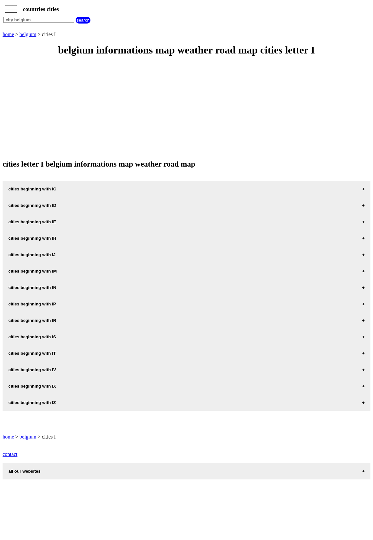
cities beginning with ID (32, 205)
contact (10, 454)
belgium (28, 34)
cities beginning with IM (32, 271)
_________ (11, 7)
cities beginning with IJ (32, 254)
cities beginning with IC (32, 189)
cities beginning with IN (32, 287)
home (8, 34)
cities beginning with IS (32, 336)
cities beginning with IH (32, 238)
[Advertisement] (186, 108)
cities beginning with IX (32, 386)
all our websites (24, 471)
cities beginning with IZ (32, 402)
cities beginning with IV (32, 369)
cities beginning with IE (32, 221)
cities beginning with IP (32, 304)
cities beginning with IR (32, 320)
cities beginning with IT (32, 353)
